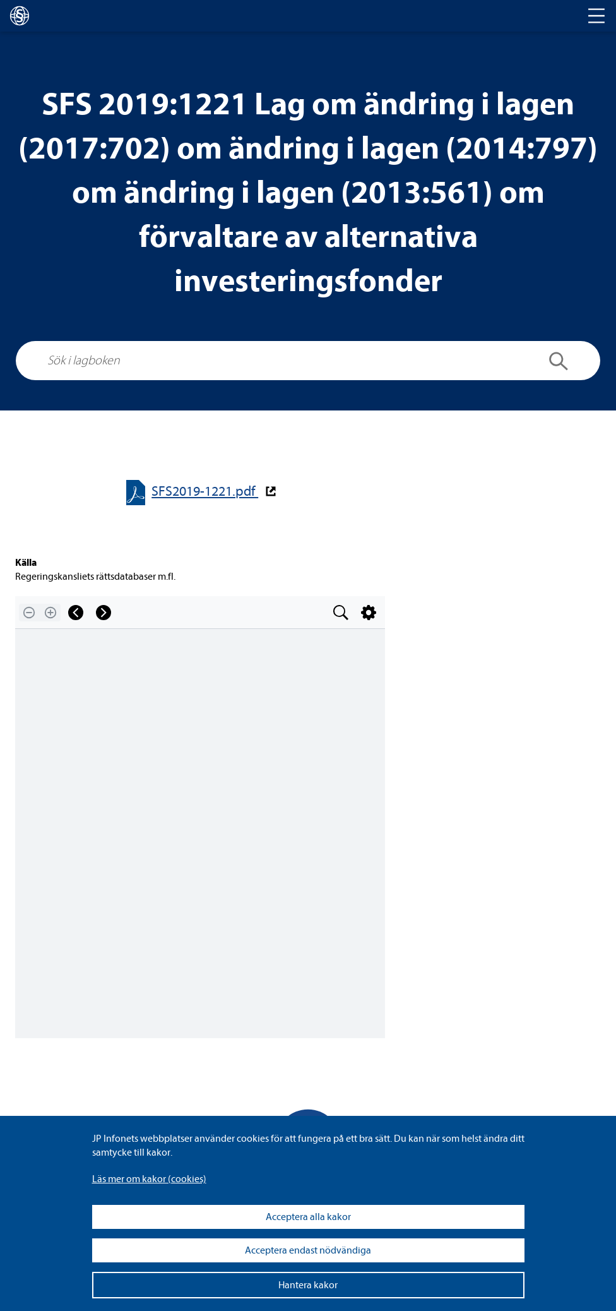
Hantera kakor (308, 1285)
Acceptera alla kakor (308, 1217)
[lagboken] (19, 16)
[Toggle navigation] (596, 16)
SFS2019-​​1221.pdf (204, 492)
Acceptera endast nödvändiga (308, 1250)
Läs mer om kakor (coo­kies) (149, 1179)
